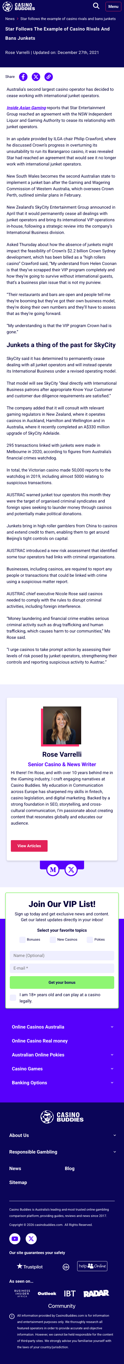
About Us (64, 1135)
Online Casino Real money (40, 1041)
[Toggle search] (96, 6)
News (10, 19)
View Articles (29, 846)
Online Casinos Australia (64, 1027)
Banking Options (64, 1082)
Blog (70, 1168)
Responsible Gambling (64, 1152)
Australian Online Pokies (64, 1055)
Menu (113, 6)
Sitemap (18, 1182)
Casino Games (64, 1069)
